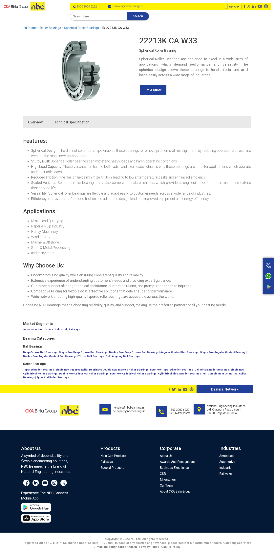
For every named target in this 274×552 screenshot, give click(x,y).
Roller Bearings (34, 364)
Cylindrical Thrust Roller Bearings (179, 373)
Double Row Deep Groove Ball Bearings (133, 352)
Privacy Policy (149, 547)
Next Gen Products (113, 456)
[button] (153, 90)
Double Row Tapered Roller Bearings (125, 369)
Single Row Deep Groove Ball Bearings (83, 352)
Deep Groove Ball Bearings (40, 352)
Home (30, 28)
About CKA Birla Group (175, 491)
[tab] (99, 122)
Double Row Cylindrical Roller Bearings (83, 373)
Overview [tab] (35, 122)
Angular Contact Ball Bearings (179, 352)
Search (138, 16)
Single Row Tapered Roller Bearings (78, 369)
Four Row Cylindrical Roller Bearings (133, 373)
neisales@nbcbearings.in (125, 6)
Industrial (61, 329)
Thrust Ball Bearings (91, 356)
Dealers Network (224, 389)
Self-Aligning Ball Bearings (123, 356)
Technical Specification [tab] (71, 122)
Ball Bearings (33, 346)
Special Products (112, 468)
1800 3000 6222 (85, 6)
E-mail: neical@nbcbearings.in (115, 547)
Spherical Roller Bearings (52, 377)
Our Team (166, 485)
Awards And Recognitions (178, 462)
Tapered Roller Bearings (38, 369)
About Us (166, 456)
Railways (74, 329)
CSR (163, 474)
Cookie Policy (170, 547)
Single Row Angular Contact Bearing (222, 352)
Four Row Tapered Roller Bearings (171, 369)
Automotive (30, 329)
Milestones (168, 479)
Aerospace (46, 329)
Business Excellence (174, 468)
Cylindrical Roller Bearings (212, 369)
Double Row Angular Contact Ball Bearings (49, 356)
